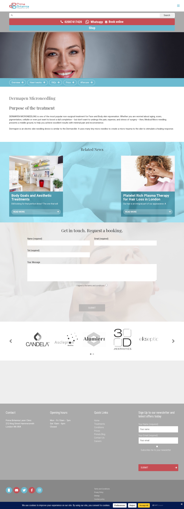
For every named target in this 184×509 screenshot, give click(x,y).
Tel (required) (58, 252)
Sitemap (97, 496)
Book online (116, 22)
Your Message (92, 271)
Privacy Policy (98, 492)
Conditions (99, 427)
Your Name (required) (158, 427)
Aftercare (84, 82)
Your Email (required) (158, 438)
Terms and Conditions (102, 489)
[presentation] (92, 295)
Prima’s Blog (99, 434)
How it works (36, 82)
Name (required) (58, 240)
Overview (16, 82)
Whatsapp (97, 22)
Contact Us (99, 437)
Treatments (99, 424)
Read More (36, 212)
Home (96, 420)
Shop (92, 28)
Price (68, 82)
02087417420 (73, 22)
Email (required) (125, 240)
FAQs (53, 82)
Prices (97, 430)
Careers (97, 441)
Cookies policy (99, 499)
